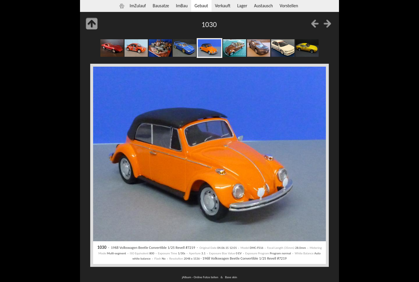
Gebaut (201, 5)
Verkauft (222, 5)
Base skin (231, 277)
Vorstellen (289, 5)
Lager (242, 5)
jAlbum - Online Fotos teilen (200, 277)
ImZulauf (137, 5)
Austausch (263, 5)
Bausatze (161, 5)
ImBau (182, 5)
